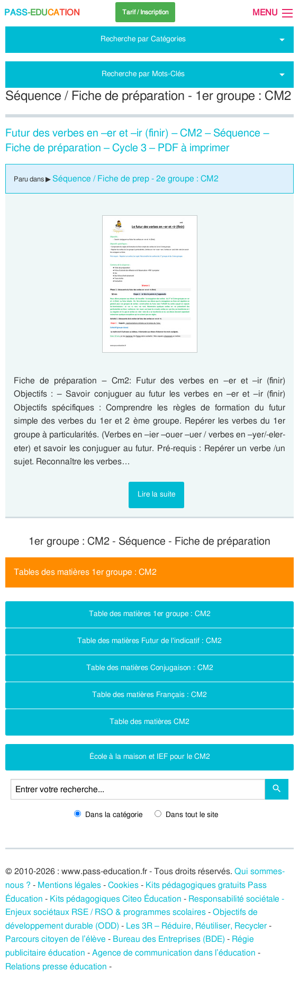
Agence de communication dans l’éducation (174, 953)
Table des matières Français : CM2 (149, 695)
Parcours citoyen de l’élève (55, 939)
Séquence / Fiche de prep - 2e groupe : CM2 (135, 179)
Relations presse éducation (56, 966)
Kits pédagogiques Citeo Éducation (116, 899)
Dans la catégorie (108, 815)
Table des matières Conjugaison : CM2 (149, 668)
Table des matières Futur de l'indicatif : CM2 (149, 641)
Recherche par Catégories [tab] (143, 39)
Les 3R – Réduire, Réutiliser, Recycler (196, 926)
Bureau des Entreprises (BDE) (169, 939)
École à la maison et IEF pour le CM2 (149, 756)
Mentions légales (69, 885)
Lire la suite (156, 494)
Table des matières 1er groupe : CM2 (150, 614)
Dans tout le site (186, 815)
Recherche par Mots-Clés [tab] (143, 74)
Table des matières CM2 (149, 722)
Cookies (123, 885)
